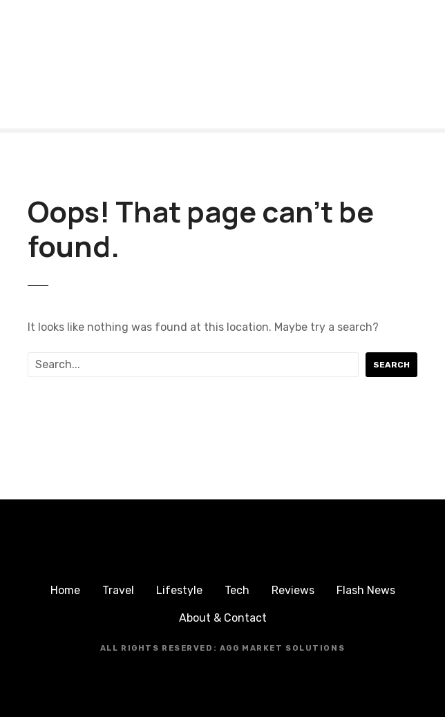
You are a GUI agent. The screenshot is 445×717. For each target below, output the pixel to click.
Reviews (293, 590)
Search (391, 365)
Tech (237, 590)
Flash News (366, 590)
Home (65, 590)
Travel (118, 590)
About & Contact (223, 617)
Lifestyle (179, 590)
